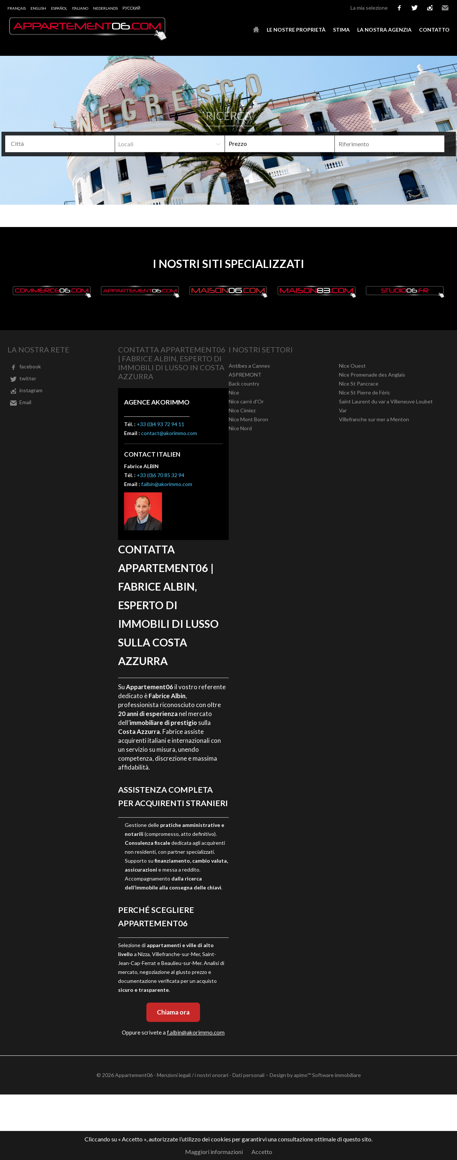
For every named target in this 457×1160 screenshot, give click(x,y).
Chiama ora (173, 1012)
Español (59, 8)
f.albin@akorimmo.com (166, 484)
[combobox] (60, 143)
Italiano (80, 8)
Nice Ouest (352, 365)
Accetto (261, 1151)
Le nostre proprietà (296, 29)
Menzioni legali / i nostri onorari (192, 1075)
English (38, 8)
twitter (414, 8)
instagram (430, 8)
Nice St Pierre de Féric (364, 392)
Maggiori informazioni (214, 1151)
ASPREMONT (245, 374)
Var (343, 410)
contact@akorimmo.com (169, 433)
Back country (244, 383)
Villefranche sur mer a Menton (374, 419)
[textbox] (56, 143)
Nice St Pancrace (358, 383)
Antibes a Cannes (249, 365)
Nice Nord (240, 428)
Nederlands (105, 8)
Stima (341, 29)
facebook (399, 8)
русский (131, 8)
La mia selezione (369, 7)
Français (16, 8)
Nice (234, 392)
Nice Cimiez (242, 410)
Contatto (434, 29)
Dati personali (248, 1075)
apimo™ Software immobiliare (327, 1075)
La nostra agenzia (384, 29)
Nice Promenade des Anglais (372, 374)
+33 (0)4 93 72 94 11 (160, 424)
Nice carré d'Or (246, 401)
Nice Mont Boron (248, 419)
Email (445, 8)
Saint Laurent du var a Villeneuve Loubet (386, 401)
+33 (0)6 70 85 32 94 (160, 475)
